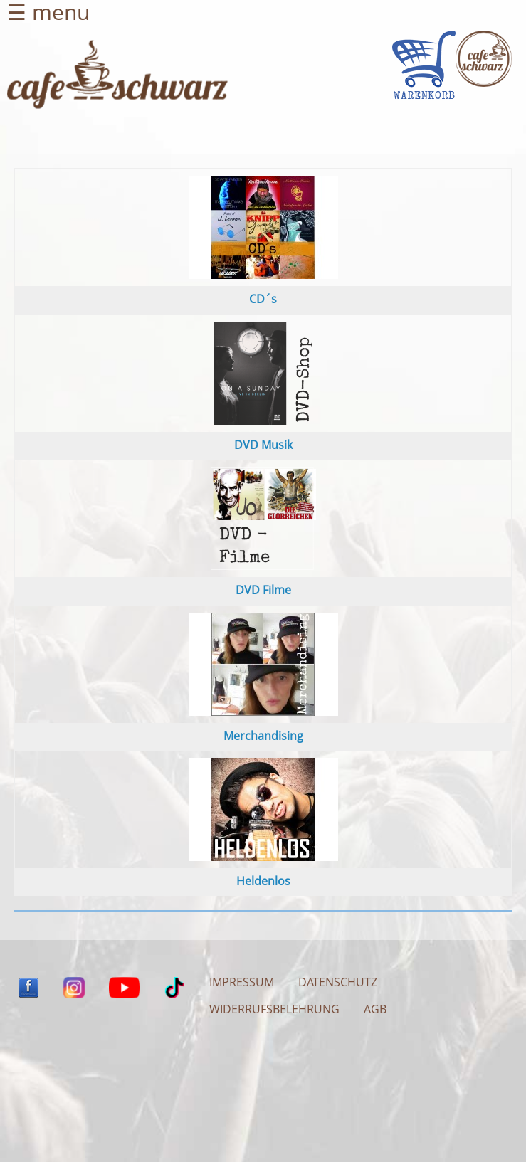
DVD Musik (263, 445)
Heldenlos (263, 881)
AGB (375, 1009)
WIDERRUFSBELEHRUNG (274, 1009)
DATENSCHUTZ (337, 982)
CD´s (263, 299)
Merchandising (263, 736)
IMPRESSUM (241, 982)
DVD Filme (263, 590)
